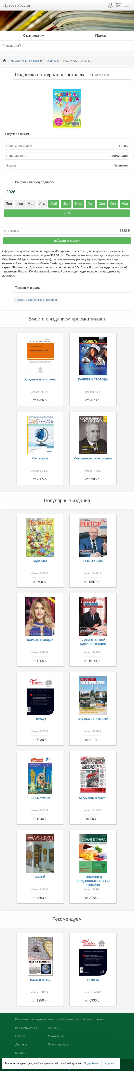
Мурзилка (40, 561)
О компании (56, 1036)
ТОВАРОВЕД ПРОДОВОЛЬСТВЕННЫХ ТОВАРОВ (93, 881)
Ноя (125, 204)
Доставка (21, 1044)
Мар (31, 204)
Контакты (21, 1052)
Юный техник (40, 798)
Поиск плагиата (58, 1044)
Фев (19, 204)
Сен (101, 204)
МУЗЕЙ (40, 877)
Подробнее (91, 1063)
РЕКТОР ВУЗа (93, 561)
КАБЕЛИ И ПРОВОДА (93, 379)
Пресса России (16, 5)
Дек (67, 213)
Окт (113, 204)
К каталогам (33, 35)
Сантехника (40, 458)
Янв (9, 204)
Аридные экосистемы (40, 379)
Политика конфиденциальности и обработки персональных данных (60, 1019)
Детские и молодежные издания (36, 299)
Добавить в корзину (67, 240)
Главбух (40, 719)
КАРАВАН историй (40, 640)
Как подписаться (26, 1028)
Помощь (53, 1028)
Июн (66, 204)
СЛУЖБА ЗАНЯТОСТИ (93, 719)
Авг (90, 204)
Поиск (100, 35)
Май (53, 204)
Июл (78, 204)
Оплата (20, 1036)
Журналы (53, 60)
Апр (42, 204)
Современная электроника (93, 458)
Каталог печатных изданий (27, 60)
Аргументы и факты (93, 798)
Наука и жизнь (40, 979)
